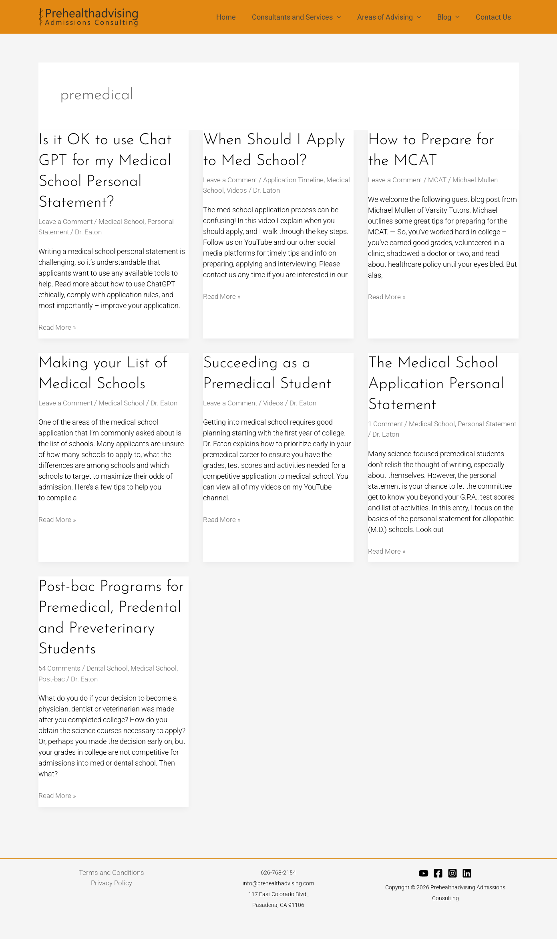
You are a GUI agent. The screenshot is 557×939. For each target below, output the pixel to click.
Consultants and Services (297, 17)
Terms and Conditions (111, 893)
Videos (264, 190)
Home (233, 17)
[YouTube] (423, 894)
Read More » (57, 326)
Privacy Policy (111, 904)
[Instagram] (452, 894)
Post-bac (52, 699)
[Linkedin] (467, 894)
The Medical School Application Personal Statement (437, 384)
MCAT (441, 179)
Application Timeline (298, 179)
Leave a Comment (67, 221)
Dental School (111, 688)
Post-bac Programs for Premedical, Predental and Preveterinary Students (101, 628)
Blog (447, 17)
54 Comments (60, 688)
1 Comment (386, 423)
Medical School (126, 221)
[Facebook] (438, 894)
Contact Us (494, 17)
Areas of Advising (389, 17)
